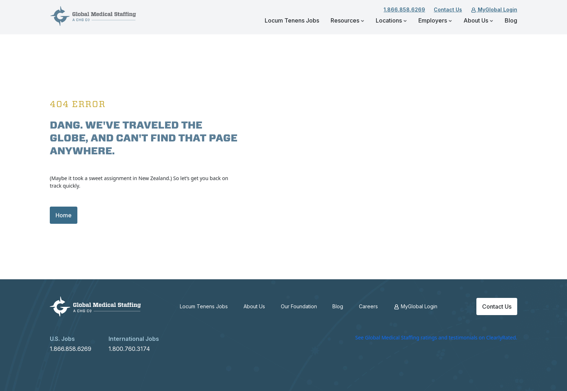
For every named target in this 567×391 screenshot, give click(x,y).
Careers (368, 306)
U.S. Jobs (62, 338)
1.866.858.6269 (404, 9)
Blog (511, 20)
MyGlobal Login (494, 9)
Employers (435, 20)
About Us (478, 20)
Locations (391, 20)
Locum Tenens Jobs (292, 20)
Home (64, 215)
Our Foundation (299, 306)
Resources (347, 20)
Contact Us (448, 9)
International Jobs (134, 338)
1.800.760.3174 (129, 348)
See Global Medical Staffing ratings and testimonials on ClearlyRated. (436, 337)
